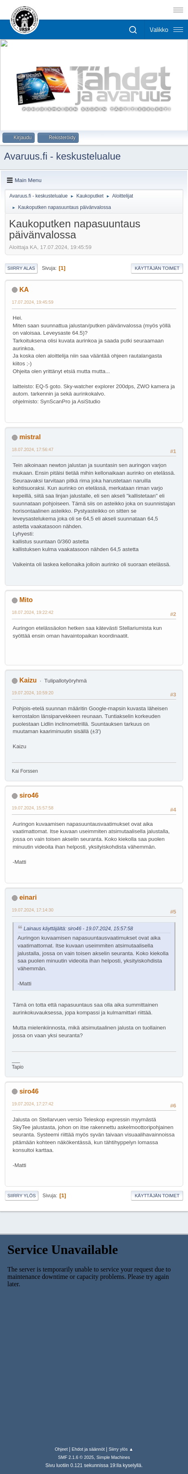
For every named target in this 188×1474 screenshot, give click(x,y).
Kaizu (28, 680)
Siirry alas (21, 268)
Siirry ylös (21, 1195)
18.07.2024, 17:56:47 (32, 449)
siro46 (28, 795)
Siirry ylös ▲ (120, 1449)
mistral (29, 437)
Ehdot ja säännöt (88, 1449)
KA (24, 289)
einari (28, 897)
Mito (26, 599)
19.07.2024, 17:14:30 (32, 909)
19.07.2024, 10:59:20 (32, 692)
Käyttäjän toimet (157, 268)
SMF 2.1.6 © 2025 (76, 1457)
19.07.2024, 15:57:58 (32, 807)
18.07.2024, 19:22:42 (32, 612)
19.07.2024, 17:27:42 (32, 1103)
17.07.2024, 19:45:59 (32, 302)
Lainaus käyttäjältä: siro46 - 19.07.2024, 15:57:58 (78, 929)
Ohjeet (61, 1449)
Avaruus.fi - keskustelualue (62, 156)
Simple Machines (113, 1457)
